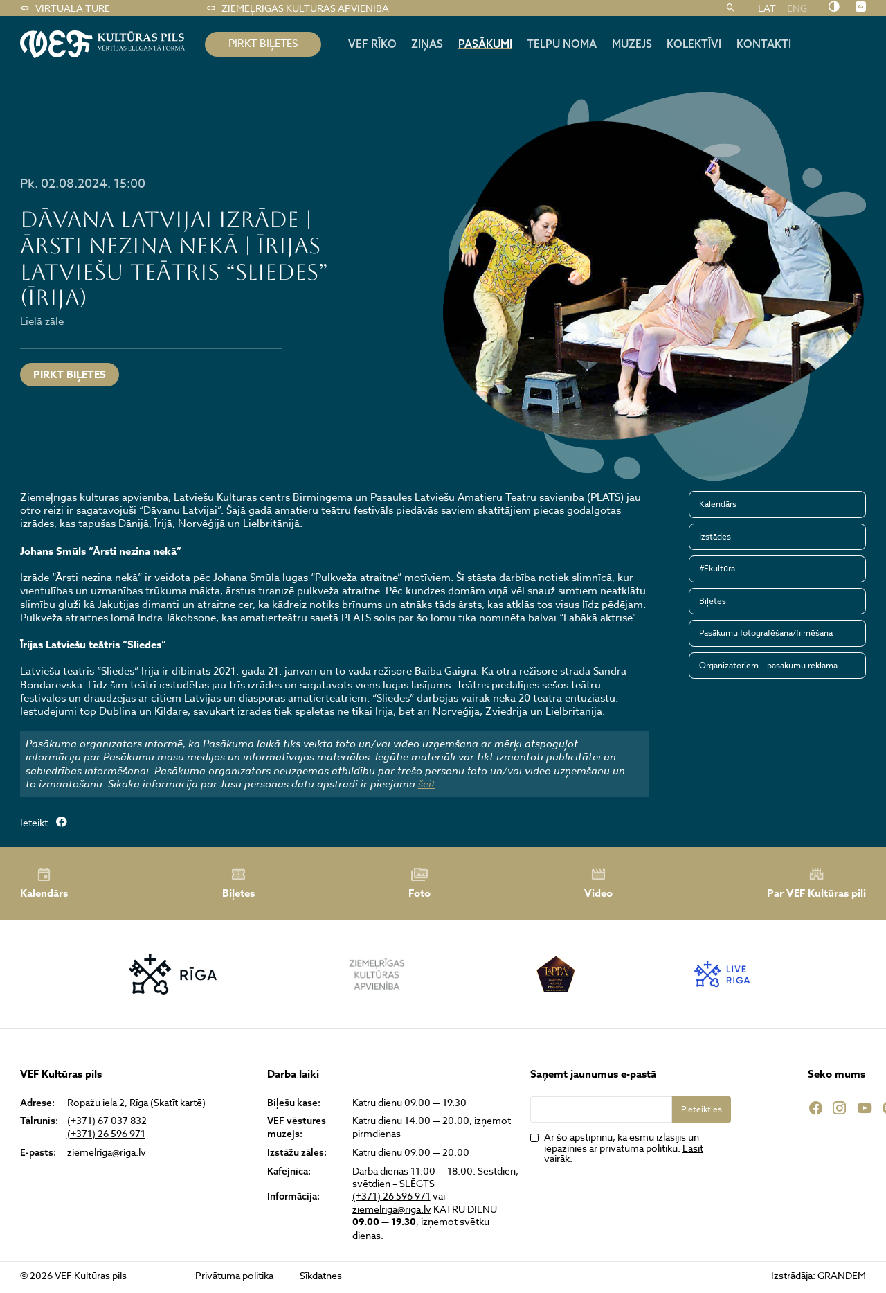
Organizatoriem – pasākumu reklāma (768, 665)
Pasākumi (485, 44)
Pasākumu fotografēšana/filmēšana (766, 633)
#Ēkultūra (717, 568)
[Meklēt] (730, 8)
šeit (426, 784)
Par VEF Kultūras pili (816, 883)
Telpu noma (562, 44)
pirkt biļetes (263, 43)
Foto (419, 883)
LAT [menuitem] (767, 8)
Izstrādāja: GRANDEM (818, 1275)
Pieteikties (701, 1109)
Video (598, 883)
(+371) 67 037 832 (107, 1120)
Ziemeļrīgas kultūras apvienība (297, 8)
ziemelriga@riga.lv (106, 1152)
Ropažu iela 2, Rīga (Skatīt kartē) (136, 1102)
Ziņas (427, 44)
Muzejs (632, 44)
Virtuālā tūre (64, 8)
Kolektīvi (694, 44)
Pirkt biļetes (69, 374)
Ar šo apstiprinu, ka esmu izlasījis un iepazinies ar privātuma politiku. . (623, 1147)
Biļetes (712, 601)
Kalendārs (717, 504)
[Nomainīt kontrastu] (834, 7)
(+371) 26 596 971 (106, 1133)
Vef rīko (372, 44)
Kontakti (763, 44)
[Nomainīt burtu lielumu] (861, 7)
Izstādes (715, 536)
